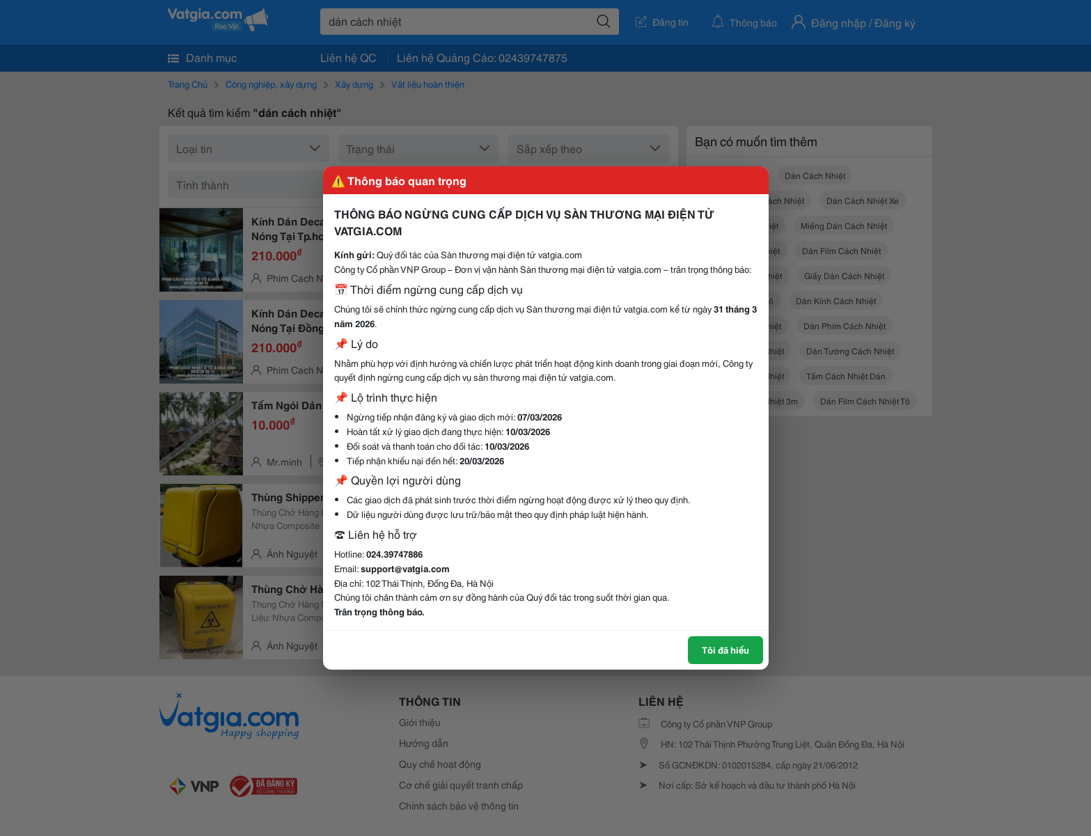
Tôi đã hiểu (725, 649)
